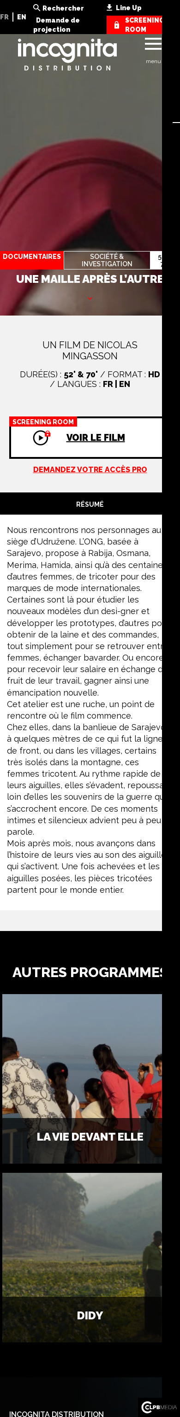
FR (4, 17)
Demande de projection (56, 25)
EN (21, 17)
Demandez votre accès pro (90, 469)
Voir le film (67, 429)
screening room (144, 25)
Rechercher (63, 8)
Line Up (129, 8)
